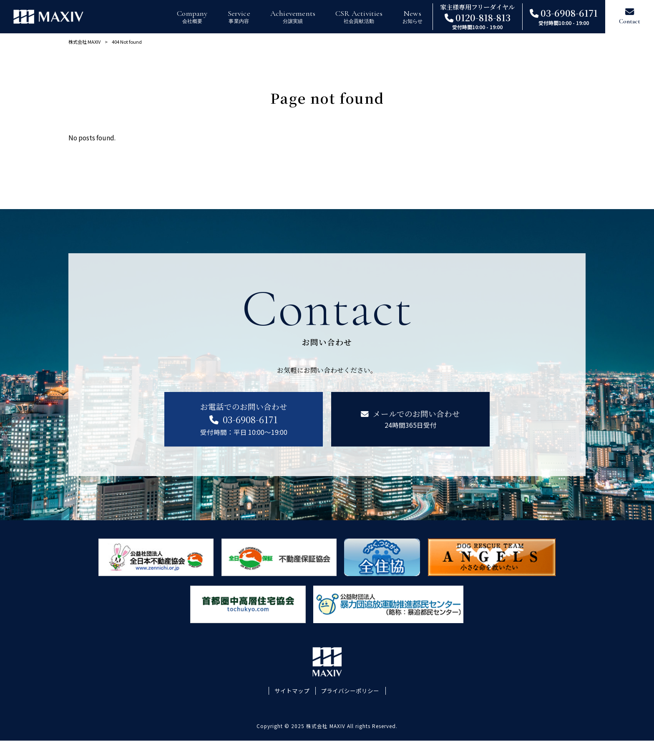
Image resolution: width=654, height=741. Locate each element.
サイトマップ (291, 691)
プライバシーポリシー (350, 691)
